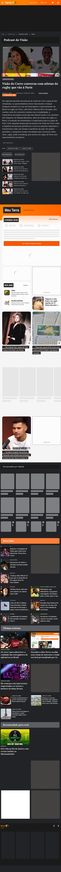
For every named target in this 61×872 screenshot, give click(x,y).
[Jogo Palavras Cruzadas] (16, 303)
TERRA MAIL (44, 2)
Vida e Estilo (13, 560)
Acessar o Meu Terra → (30, 210)
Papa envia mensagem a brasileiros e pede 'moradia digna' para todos (20, 714)
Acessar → (26, 285)
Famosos (12, 573)
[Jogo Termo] (16, 293)
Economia (13, 600)
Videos (33, 34)
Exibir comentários (43, 93)
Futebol (12, 614)
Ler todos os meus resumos (31, 243)
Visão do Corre (11, 34)
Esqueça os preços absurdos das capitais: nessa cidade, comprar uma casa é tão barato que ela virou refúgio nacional (50, 700)
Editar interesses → (54, 219)
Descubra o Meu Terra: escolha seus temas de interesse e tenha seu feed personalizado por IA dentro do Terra (45, 655)
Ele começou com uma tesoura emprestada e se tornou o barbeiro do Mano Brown (14, 686)
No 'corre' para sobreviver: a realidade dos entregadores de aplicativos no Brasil (14, 654)
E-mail (53, 2)
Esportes (3, 746)
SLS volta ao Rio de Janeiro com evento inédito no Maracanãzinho (15, 751)
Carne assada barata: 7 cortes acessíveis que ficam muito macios (20, 699)
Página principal (10, 2)
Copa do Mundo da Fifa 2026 (48, 587)
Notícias (12, 587)
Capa (2, 34)
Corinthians (43, 614)
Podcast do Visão (23, 34)
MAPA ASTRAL (33, 2)
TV (10, 546)
